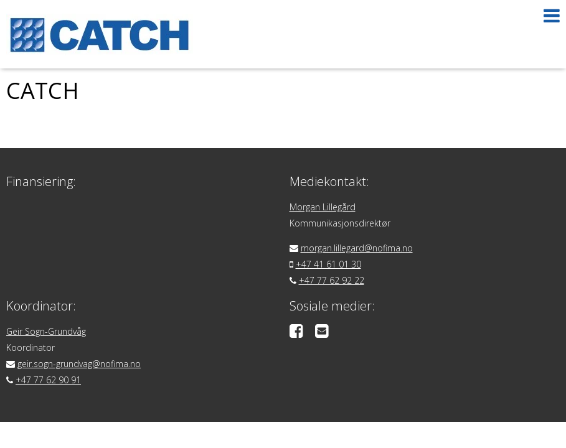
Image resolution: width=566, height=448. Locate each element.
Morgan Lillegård (323, 207)
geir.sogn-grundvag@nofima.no (79, 364)
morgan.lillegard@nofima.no (357, 248)
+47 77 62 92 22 (331, 280)
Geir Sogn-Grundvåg (46, 331)
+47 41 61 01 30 (328, 264)
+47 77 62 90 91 (48, 380)
